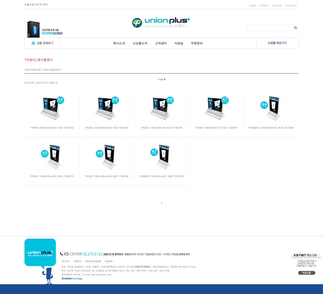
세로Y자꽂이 (50, 69)
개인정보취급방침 (93, 261)
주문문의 (197, 43)
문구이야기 (291, 5)
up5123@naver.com (101, 274)
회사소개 (119, 43)
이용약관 (109, 261)
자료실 (178, 43)
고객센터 (264, 5)
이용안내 (77, 261)
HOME (252, 5)
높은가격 (41, 82)
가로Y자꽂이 (31, 69)
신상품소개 (140, 43)
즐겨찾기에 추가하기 (36, 4)
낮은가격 (29, 82)
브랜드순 (53, 82)
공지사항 (277, 5)
